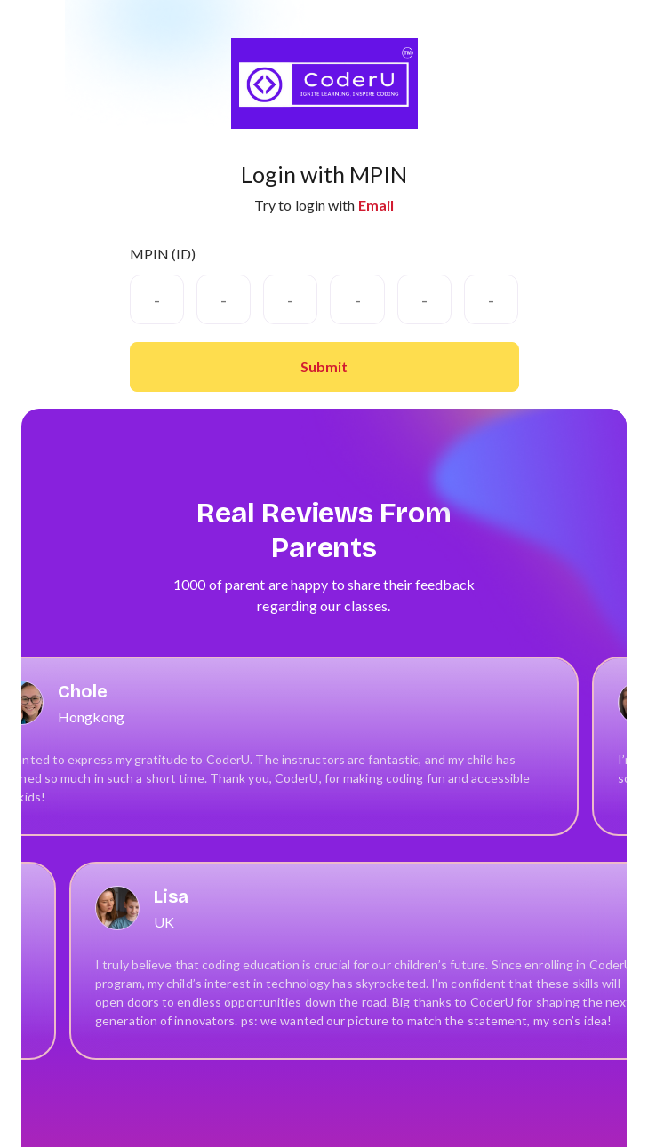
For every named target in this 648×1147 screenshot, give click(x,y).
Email (376, 204)
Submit (324, 366)
